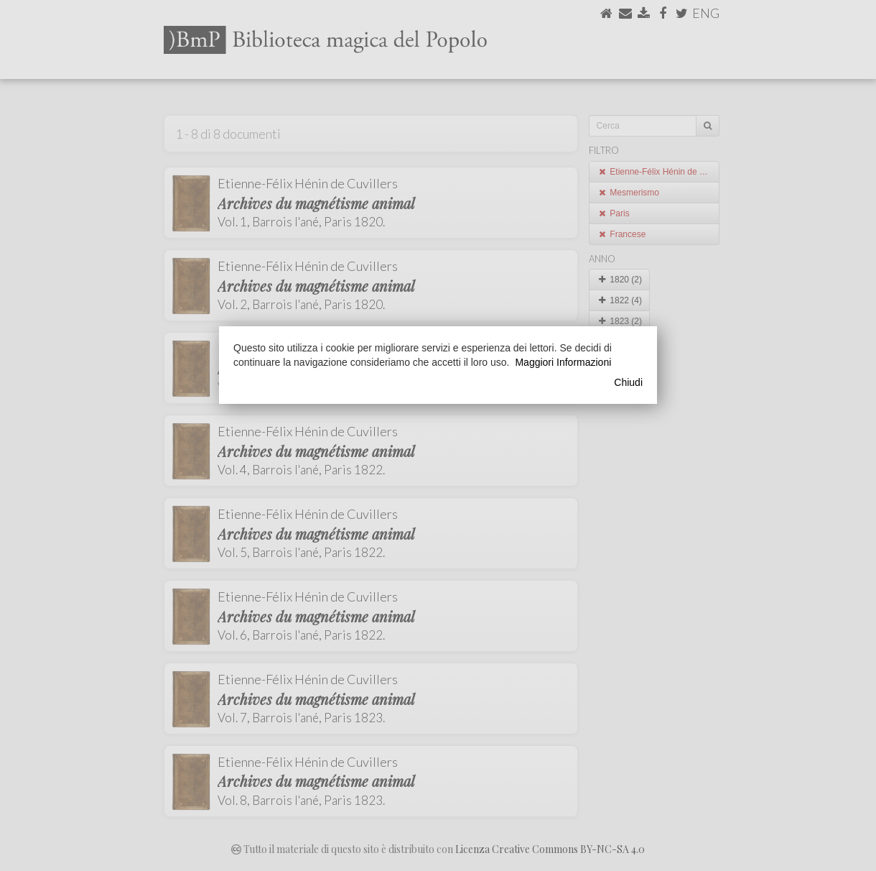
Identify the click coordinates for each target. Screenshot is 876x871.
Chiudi (628, 382)
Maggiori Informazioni (563, 362)
